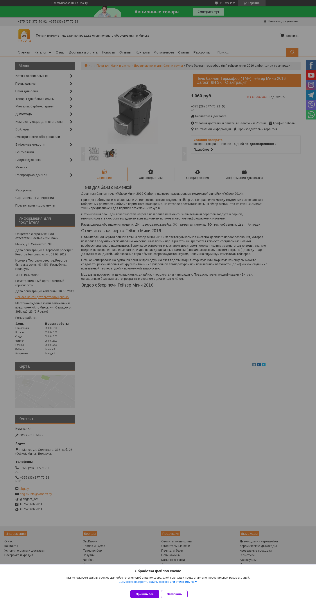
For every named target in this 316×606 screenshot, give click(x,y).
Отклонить (177, 594)
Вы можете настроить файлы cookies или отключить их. (156, 584)
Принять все (145, 594)
